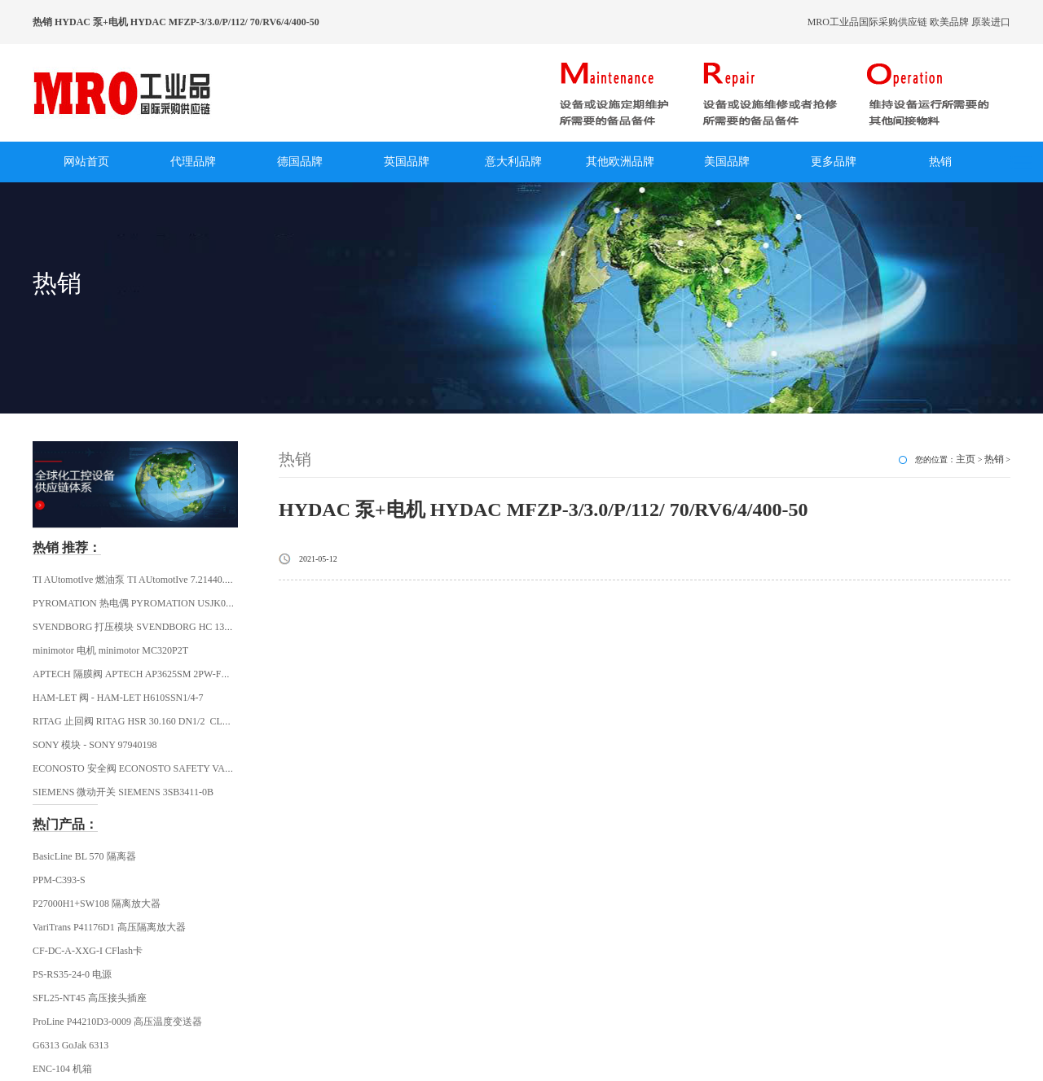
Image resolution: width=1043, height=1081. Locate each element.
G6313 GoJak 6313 (70, 1045)
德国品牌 (300, 161)
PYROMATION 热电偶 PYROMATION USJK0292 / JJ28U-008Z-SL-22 (178, 603)
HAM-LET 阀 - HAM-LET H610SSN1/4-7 (118, 697)
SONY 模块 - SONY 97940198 (94, 745)
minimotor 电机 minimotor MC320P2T (110, 650)
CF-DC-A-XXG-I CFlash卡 (88, 950)
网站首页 (86, 161)
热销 (940, 161)
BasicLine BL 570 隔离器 (84, 856)
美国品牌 (727, 161)
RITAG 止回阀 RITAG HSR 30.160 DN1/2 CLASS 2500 (147, 721)
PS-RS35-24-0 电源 (72, 974)
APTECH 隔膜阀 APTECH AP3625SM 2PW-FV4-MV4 (145, 674)
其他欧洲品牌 (620, 161)
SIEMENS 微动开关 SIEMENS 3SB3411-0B (123, 792)
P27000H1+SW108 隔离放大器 (97, 903)
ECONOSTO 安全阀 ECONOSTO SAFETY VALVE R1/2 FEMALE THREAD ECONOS (211, 768)
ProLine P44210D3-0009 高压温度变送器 (117, 1021)
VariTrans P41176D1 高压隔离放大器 (109, 927)
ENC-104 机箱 (62, 1068)
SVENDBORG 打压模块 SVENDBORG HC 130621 (138, 626)
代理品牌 (193, 161)
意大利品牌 (513, 161)
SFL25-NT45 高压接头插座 (90, 998)
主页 (965, 459)
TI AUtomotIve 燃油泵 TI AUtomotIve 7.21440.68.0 (137, 579)
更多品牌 (833, 161)
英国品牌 (406, 161)
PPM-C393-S (59, 880)
